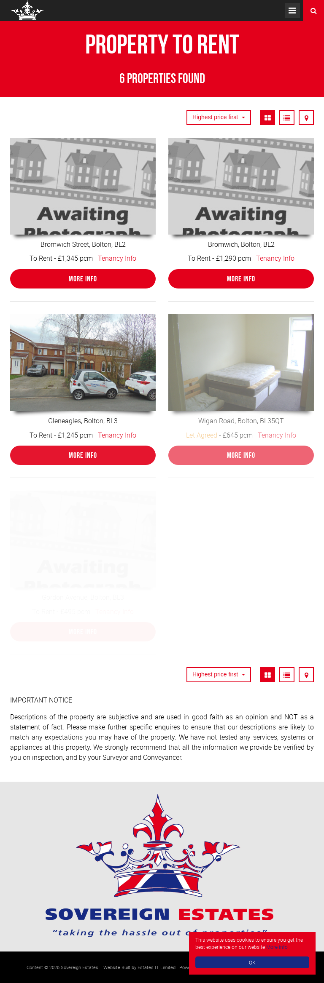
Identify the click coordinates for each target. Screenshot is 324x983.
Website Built (116, 967)
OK (252, 962)
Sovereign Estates (79, 967)
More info (277, 946)
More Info (83, 279)
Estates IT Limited (157, 967)
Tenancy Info (117, 258)
